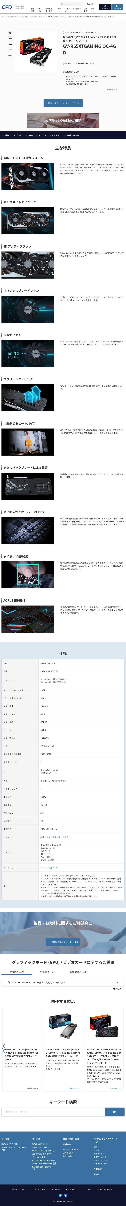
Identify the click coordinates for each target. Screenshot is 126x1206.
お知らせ (92, 9)
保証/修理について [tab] (78, 971)
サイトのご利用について (72, 1189)
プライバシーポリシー (40, 1189)
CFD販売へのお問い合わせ (106, 1189)
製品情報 (32, 9)
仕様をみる (112, 89)
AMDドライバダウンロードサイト (55, 836)
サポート (59, 9)
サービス (40, 9)
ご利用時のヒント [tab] (47, 971)
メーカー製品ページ (49, 867)
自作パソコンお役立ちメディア (73, 9)
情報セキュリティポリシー (20, 1189)
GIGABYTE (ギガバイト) (85, 63)
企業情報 (85, 9)
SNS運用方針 (56, 1189)
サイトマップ (88, 1189)
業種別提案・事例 (49, 9)
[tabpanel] (63, 985)
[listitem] (118, 989)
